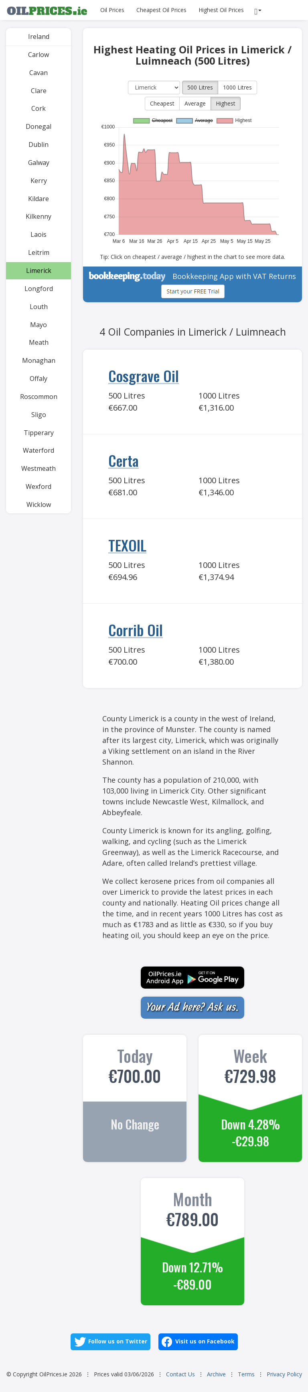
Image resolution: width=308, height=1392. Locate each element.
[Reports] (258, 10)
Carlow (38, 54)
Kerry (38, 180)
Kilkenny (38, 216)
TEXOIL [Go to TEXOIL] (127, 545)
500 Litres (200, 87)
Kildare (38, 198)
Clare (39, 90)
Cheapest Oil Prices (161, 10)
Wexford (38, 486)
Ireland (38, 36)
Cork (38, 108)
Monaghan (38, 360)
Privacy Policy (284, 1374)
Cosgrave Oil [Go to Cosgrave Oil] (143, 375)
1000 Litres (237, 87)
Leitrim (38, 252)
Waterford (38, 450)
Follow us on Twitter (110, 1342)
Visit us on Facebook (198, 1342)
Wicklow (38, 504)
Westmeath (38, 468)
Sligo (38, 414)
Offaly (38, 378)
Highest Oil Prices (221, 10)
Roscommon (38, 396)
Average (195, 103)
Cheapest (162, 103)
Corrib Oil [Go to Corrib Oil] (135, 629)
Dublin (38, 144)
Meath (39, 342)
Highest (225, 103)
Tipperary (39, 432)
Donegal (38, 126)
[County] (154, 87)
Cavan (38, 72)
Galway (38, 162)
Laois (38, 234)
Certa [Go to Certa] (123, 460)
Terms (246, 1374)
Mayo (38, 324)
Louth (39, 306)
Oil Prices (112, 10)
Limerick (38, 270)
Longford (38, 288)
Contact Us (180, 1374)
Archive (216, 1374)
